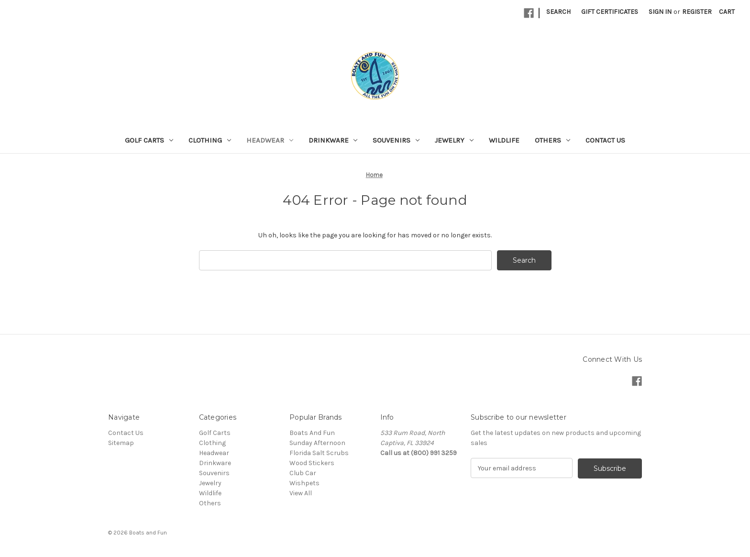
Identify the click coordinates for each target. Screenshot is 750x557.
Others (552, 140)
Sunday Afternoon (317, 443)
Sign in (660, 12)
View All (300, 493)
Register (697, 12)
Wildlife (504, 140)
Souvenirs (396, 140)
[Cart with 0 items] (727, 11)
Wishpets (304, 483)
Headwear (269, 140)
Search (558, 12)
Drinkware (333, 140)
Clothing (209, 140)
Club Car (302, 473)
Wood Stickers (311, 463)
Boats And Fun (312, 433)
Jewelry (454, 140)
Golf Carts (149, 140)
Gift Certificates (609, 12)
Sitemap (121, 443)
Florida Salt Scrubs (319, 453)
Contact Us (605, 140)
